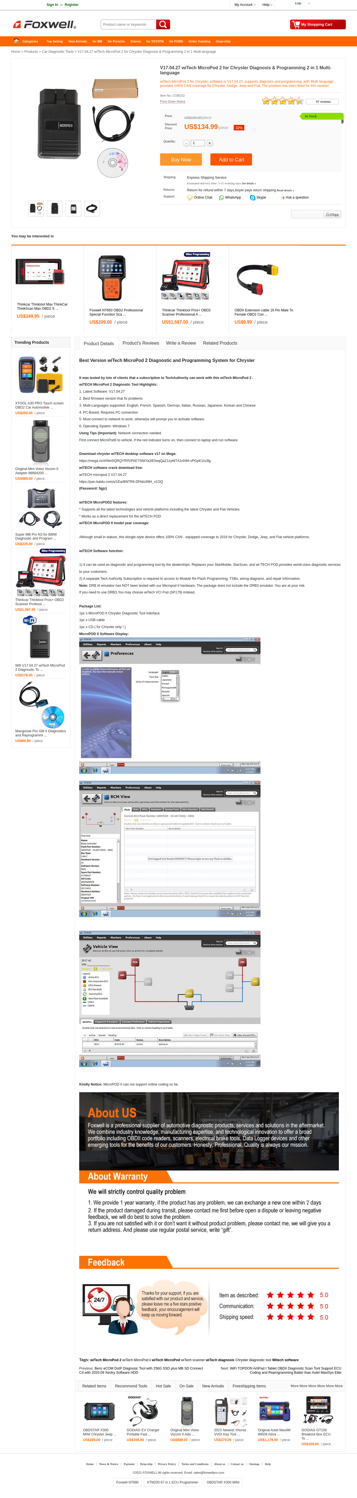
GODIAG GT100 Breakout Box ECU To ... (316, 1434)
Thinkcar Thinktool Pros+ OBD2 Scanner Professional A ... (186, 312)
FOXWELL (150, 1472)
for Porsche (116, 41)
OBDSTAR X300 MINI (223, 1482)
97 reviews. (324, 101)
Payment (129, 1464)
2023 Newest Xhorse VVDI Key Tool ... (230, 1432)
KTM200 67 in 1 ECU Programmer (172, 1482)
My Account (243, 5)
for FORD (176, 41)
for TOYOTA (155, 41)
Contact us (237, 1464)
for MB (97, 41)
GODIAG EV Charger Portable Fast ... (143, 1432)
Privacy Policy (167, 1464)
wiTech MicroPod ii (136, 1360)
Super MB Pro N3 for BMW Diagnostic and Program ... (36, 537)
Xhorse (136, 41)
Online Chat (203, 197)
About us (219, 1464)
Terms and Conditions (195, 1464)
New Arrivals (77, 41)
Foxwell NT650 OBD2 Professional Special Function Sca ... (116, 312)
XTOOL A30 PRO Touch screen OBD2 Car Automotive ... (39, 405)
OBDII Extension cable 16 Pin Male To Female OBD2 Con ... (264, 312)
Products (31, 52)
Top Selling (55, 41)
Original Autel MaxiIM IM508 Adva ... (274, 1432)
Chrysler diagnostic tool (253, 1360)
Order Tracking (199, 41)
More (294, 1386)
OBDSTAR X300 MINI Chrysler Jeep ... (99, 1432)
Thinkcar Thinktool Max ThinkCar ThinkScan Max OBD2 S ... (42, 306)
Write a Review (181, 343)
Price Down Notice (172, 101)
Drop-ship (223, 41)
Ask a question (297, 197)
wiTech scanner (193, 1360)
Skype (260, 197)
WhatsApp (232, 197)
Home (18, 41)
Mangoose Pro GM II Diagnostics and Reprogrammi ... (40, 733)
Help (265, 5)
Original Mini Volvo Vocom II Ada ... (184, 1432)
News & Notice (108, 1464)
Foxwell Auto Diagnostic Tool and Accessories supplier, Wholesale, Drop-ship (55, 25)
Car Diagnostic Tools (57, 52)
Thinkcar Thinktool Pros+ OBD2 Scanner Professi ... (39, 602)
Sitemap (254, 1464)
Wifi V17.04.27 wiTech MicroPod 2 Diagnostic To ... (40, 668)
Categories (30, 41)
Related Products (220, 343)
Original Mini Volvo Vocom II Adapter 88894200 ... (36, 471)
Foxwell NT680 (127, 1482)
